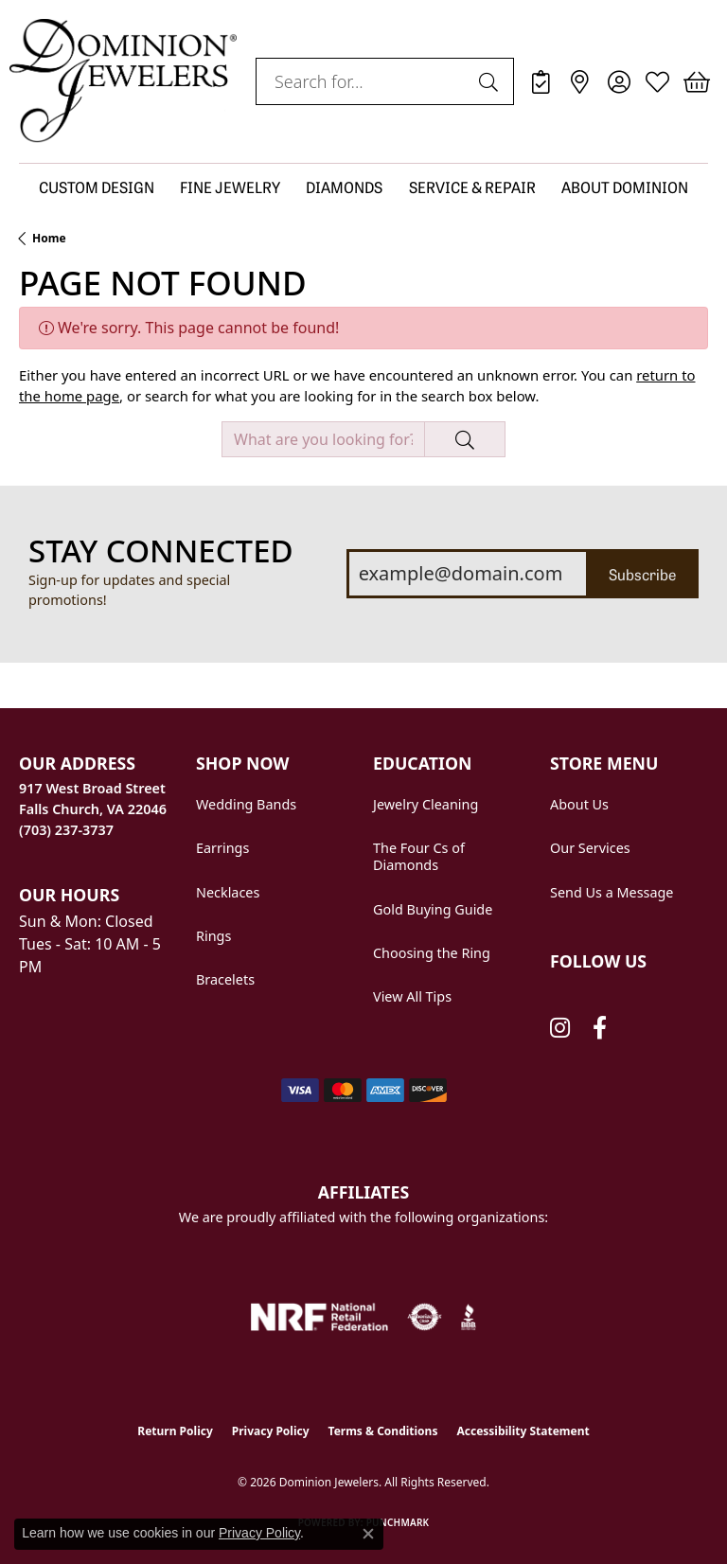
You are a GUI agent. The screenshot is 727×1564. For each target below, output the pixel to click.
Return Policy (175, 1431)
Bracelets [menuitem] (225, 979)
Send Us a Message (611, 892)
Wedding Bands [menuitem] (246, 804)
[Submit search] (491, 81)
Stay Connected (160, 551)
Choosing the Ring (431, 953)
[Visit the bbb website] (469, 1317)
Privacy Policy (271, 1431)
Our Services (590, 848)
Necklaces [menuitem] (227, 892)
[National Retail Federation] (319, 1317)
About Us (579, 804)
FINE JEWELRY (230, 186)
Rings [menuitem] (213, 936)
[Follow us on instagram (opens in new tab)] (560, 1028)
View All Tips (412, 996)
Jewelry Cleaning (425, 804)
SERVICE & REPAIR (472, 186)
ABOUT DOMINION (624, 186)
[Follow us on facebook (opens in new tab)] (600, 1028)
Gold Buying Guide (432, 909)
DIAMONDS (344, 186)
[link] (541, 81)
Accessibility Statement (522, 1431)
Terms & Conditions (383, 1431)
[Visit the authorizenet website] (424, 1317)
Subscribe (642, 573)
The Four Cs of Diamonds (419, 856)
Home (49, 238)
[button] (618, 81)
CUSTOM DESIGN (96, 186)
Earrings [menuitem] (222, 848)
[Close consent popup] (368, 1533)
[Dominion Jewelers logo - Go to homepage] (123, 81)
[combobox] (363, 81)
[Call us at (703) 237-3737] (66, 830)
